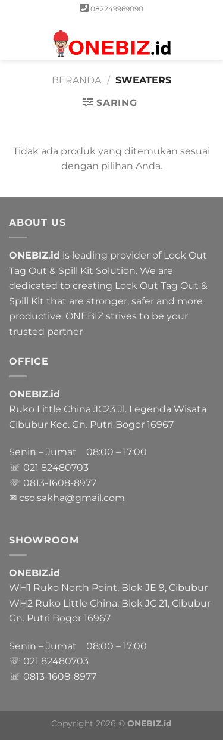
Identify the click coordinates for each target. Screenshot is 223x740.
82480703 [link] (65, 467)
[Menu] (16, 38)
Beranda (76, 80)
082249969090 (116, 8)
